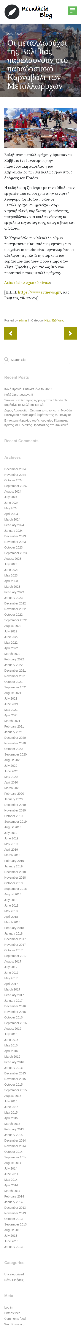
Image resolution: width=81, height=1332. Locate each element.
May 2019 (10, 844)
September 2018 (15, 888)
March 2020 (12, 788)
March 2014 (12, 1191)
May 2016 (10, 1045)
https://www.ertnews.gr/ (39, 292)
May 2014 (10, 1179)
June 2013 (11, 1241)
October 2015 (13, 1084)
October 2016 (13, 1017)
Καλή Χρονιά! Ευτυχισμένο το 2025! (28, 389)
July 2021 (10, 698)
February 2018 (14, 928)
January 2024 (13, 530)
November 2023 (15, 542)
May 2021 (10, 709)
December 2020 (15, 737)
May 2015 (10, 1112)
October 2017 (13, 950)
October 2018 (13, 883)
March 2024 (12, 519)
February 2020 (14, 793)
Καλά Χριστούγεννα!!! (18, 394)
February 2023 (14, 592)
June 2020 (11, 771)
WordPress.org (14, 1324)
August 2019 (12, 827)
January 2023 (13, 598)
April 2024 (11, 514)
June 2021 (11, 704)
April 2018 (11, 916)
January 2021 (13, 732)
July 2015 (10, 1101)
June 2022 (11, 637)
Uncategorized (14, 1274)
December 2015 (15, 1073)
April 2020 (11, 782)
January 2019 (13, 866)
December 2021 (15, 670)
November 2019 (15, 810)
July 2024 (10, 497)
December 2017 (15, 939)
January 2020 (13, 799)
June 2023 (11, 570)
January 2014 (13, 1202)
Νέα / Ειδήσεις (54, 320)
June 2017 (11, 972)
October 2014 (13, 1151)
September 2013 (15, 1224)
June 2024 (11, 502)
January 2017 (13, 1000)
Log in (8, 1307)
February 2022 (14, 659)
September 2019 (15, 821)
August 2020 (12, 760)
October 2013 (13, 1219)
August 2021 (12, 693)
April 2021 (11, 715)
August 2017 (12, 961)
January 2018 (13, 933)
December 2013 (15, 1207)
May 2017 (10, 978)
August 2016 (12, 1028)
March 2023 (12, 586)
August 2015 (12, 1095)
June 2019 (11, 838)
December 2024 (15, 469)
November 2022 (15, 609)
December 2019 (15, 805)
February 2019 (14, 860)
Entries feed (12, 1313)
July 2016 (10, 1034)
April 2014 (11, 1185)
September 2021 (15, 687)
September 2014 (15, 1157)
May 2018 (10, 911)
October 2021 (13, 681)
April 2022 (11, 648)
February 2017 (14, 995)
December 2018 (15, 872)
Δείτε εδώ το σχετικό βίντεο (27, 283)
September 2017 (15, 956)
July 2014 (10, 1168)
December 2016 (15, 1006)
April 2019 (11, 849)
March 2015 (12, 1123)
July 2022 (10, 631)
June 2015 (11, 1107)
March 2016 (12, 1056)
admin (23, 320)
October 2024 (13, 480)
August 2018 (12, 894)
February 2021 (14, 726)
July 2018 (10, 900)
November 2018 (15, 877)
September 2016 (15, 1023)
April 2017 (11, 984)
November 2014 (15, 1146)
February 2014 (14, 1196)
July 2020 (10, 765)
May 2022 (10, 642)
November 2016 (15, 1012)
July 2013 (10, 1235)
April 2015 (11, 1118)
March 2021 (12, 721)
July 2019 (10, 832)
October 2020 (13, 749)
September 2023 (15, 553)
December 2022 (15, 603)
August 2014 (12, 1163)
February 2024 (14, 525)
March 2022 (12, 653)
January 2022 (13, 665)
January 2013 (13, 1247)
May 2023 (10, 575)
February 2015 (14, 1129)
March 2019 (12, 855)
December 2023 (15, 536)
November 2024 (15, 474)
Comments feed (15, 1318)
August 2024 (12, 491)
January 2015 (13, 1135)
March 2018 (12, 922)
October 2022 (13, 614)
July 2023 (10, 564)
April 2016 (11, 1051)
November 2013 (15, 1213)
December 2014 (15, 1140)
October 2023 (13, 547)
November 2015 (15, 1079)
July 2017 (10, 967)
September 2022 (15, 620)
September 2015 (15, 1090)
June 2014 (11, 1174)
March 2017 (12, 989)
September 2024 (15, 486)
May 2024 (10, 508)
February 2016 (14, 1062)
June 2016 (11, 1039)
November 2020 (15, 743)
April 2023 (11, 581)
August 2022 (12, 625)
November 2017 (15, 944)
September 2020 (15, 754)
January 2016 (13, 1067)
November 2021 (15, 676)
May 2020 (10, 777)
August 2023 (12, 558)
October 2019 (13, 816)
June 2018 (11, 905)
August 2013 (12, 1230)
